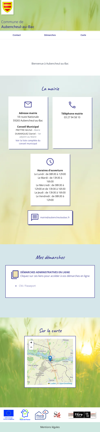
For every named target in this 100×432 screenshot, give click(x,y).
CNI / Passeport (27, 285)
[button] (50, 359)
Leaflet (52, 383)
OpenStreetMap (65, 383)
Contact (17, 35)
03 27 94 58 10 (72, 117)
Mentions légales (50, 427)
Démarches (50, 35)
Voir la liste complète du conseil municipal (28, 142)
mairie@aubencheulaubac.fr (55, 217)
